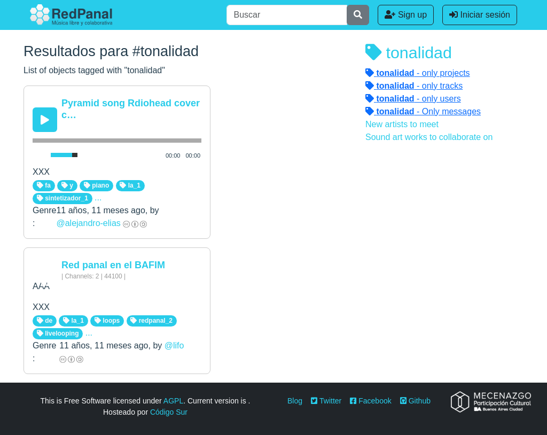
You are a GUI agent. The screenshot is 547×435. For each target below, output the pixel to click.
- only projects (417, 72)
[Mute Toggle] (39, 155)
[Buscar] (286, 15)
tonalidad (408, 52)
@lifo (174, 345)
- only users (413, 98)
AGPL (173, 401)
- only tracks (414, 85)
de (44, 320)
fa (44, 185)
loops (107, 320)
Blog (294, 401)
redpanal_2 (151, 320)
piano (96, 185)
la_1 (130, 185)
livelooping (58, 333)
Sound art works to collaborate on (429, 137)
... (98, 197)
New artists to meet (402, 124)
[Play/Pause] (45, 119)
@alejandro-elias (88, 223)
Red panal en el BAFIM (113, 265)
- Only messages (423, 111)
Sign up (406, 14)
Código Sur (168, 412)
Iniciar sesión (479, 14)
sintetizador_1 (62, 198)
